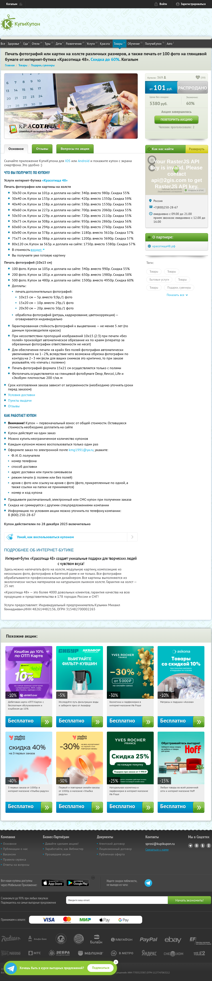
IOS (68, 161)
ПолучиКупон (154, 43)
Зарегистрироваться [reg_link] (193, 4)
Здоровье (14, 43)
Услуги (92, 43)
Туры (49, 43)
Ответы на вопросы (16, 865)
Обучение (135, 43)
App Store (52, 882)
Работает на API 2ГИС (172, 189)
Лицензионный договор (115, 849)
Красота (105, 43)
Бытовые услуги (159, 279)
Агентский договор (112, 844)
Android (84, 161)
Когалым (11, 4)
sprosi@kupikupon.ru (160, 844)
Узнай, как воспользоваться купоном (45, 537)
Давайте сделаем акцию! (61, 844)
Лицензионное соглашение (170, 191)
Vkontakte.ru (196, 845)
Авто (170, 43)
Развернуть (196, 149)
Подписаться (100, 968)
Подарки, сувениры (179, 287)
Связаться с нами (157, 849)
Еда (26, 43)
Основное (16, 148)
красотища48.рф (163, 246)
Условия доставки (21, 395)
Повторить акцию (176, 119)
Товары (119, 43)
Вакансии (9, 854)
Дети (60, 43)
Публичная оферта (112, 854)
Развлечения (75, 43)
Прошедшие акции (57, 854)
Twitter (202, 845)
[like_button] (198, 78)
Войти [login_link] (163, 4)
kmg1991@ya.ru (81, 450)
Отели (37, 43)
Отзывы (42, 148)
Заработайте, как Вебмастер (64, 849)
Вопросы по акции (75, 148)
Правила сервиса (14, 859)
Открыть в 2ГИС (196, 190)
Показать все (175, 295)
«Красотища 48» (55, 180)
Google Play (77, 882)
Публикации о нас (15, 849)
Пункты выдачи (20, 400)
